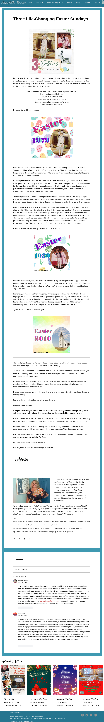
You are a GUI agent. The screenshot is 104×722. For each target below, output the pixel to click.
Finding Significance (70, 521)
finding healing (81, 521)
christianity (16, 525)
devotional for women (58, 528)
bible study (24, 525)
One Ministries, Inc (60, 719)
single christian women (56, 525)
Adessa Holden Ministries (46, 521)
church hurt (60, 532)
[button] (39, 3)
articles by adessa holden (30, 521)
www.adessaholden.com (38, 719)
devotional (48, 528)
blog (35, 532)
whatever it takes (44, 525)
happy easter (69, 532)
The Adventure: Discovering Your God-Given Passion (28, 528)
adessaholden (59, 521)
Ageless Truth (17, 532)
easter (31, 532)
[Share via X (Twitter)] (19, 539)
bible (88, 521)
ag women (79, 528)
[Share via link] (30, 539)
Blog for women (70, 528)
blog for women (32, 525)
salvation (25, 532)
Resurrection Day (43, 532)
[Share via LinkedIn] (24, 539)
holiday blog (52, 532)
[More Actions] (89, 581)
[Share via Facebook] (14, 539)
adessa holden (17, 521)
